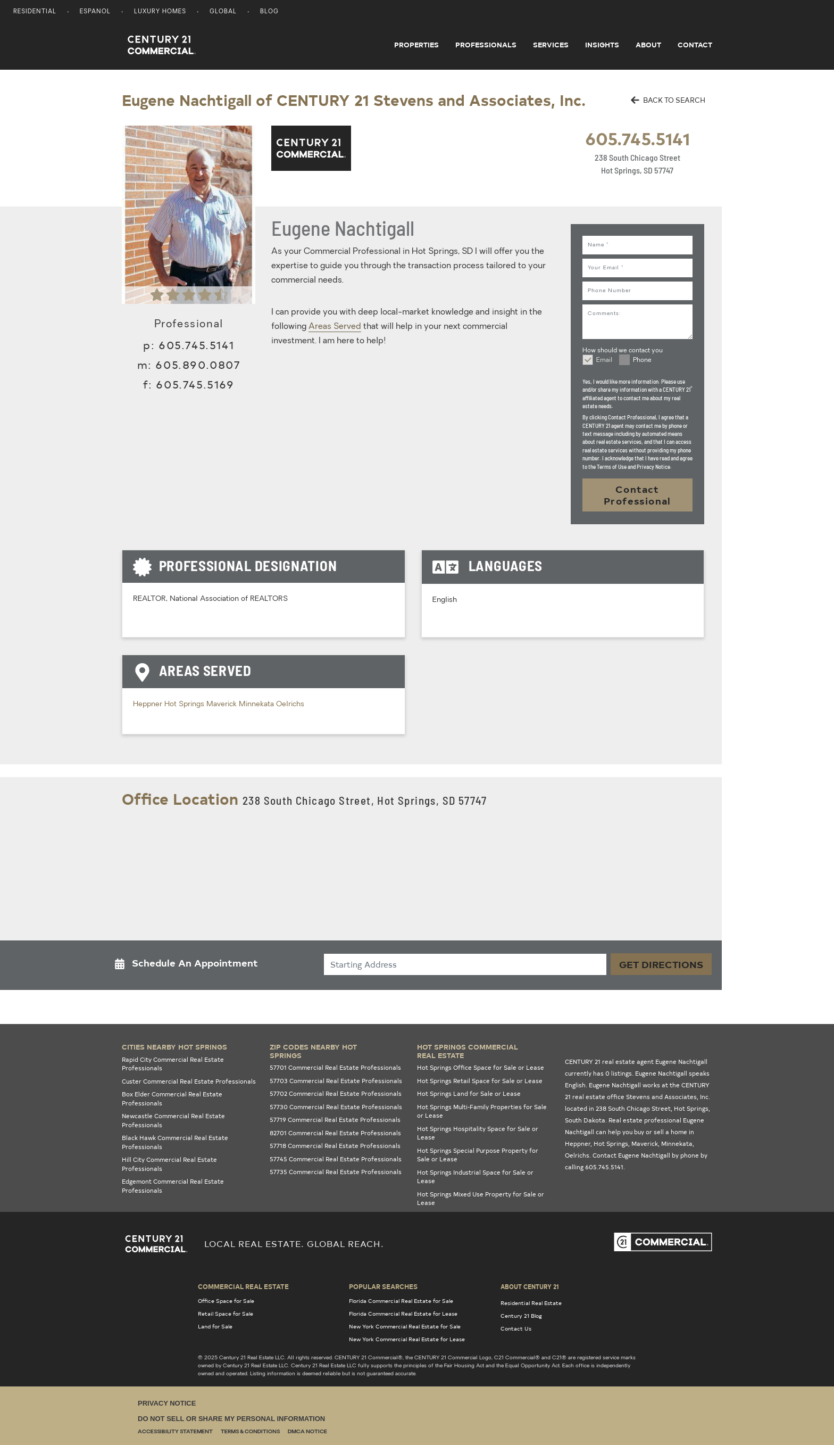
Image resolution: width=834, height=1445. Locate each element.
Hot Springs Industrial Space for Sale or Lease (475, 1176)
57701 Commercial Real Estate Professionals (335, 1067)
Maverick (222, 704)
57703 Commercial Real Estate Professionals (336, 1081)
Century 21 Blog (521, 1315)
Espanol (95, 12)
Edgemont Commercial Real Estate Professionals (173, 1185)
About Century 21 (530, 1286)
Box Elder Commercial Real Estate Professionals (172, 1098)
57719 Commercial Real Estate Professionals (335, 1120)
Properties (416, 44)
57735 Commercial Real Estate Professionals (336, 1172)
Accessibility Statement (175, 1432)
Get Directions (661, 964)
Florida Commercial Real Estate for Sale (401, 1300)
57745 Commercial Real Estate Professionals (336, 1159)
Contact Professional (637, 494)
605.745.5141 (637, 138)
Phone (642, 360)
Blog (269, 12)
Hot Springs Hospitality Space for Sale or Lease (477, 1133)
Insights (602, 44)
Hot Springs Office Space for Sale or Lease (480, 1067)
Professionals (485, 44)
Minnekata (257, 704)
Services (551, 44)
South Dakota (585, 1120)
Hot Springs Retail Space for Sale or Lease (480, 1081)
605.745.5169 (195, 384)
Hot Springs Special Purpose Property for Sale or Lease (477, 1154)
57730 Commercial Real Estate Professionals (336, 1107)
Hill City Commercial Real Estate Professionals (169, 1163)
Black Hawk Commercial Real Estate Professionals (175, 1142)
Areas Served (334, 327)
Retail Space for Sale (225, 1313)
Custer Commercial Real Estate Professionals (189, 1081)
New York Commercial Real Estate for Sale (405, 1326)
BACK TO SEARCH (668, 99)
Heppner (148, 704)
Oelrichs (290, 704)
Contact (695, 44)
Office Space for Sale (226, 1300)
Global (223, 12)
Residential (34, 12)
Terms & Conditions (250, 1432)
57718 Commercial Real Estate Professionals (335, 1146)
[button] (189, 965)
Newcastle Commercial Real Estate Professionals (173, 1120)
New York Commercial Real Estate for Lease (407, 1339)
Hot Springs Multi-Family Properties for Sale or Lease (482, 1111)
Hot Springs (185, 704)
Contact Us (516, 1328)
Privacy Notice (167, 1403)
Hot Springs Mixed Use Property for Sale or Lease (480, 1198)
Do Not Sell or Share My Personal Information (231, 1419)
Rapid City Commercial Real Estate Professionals (173, 1063)
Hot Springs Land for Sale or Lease (469, 1093)
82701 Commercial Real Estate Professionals (335, 1133)
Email (604, 360)
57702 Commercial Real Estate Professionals (336, 1093)
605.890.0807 (197, 364)
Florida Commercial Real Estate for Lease (403, 1313)
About (648, 44)
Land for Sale (215, 1326)
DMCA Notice (307, 1432)
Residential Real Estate (531, 1303)
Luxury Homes (160, 12)
